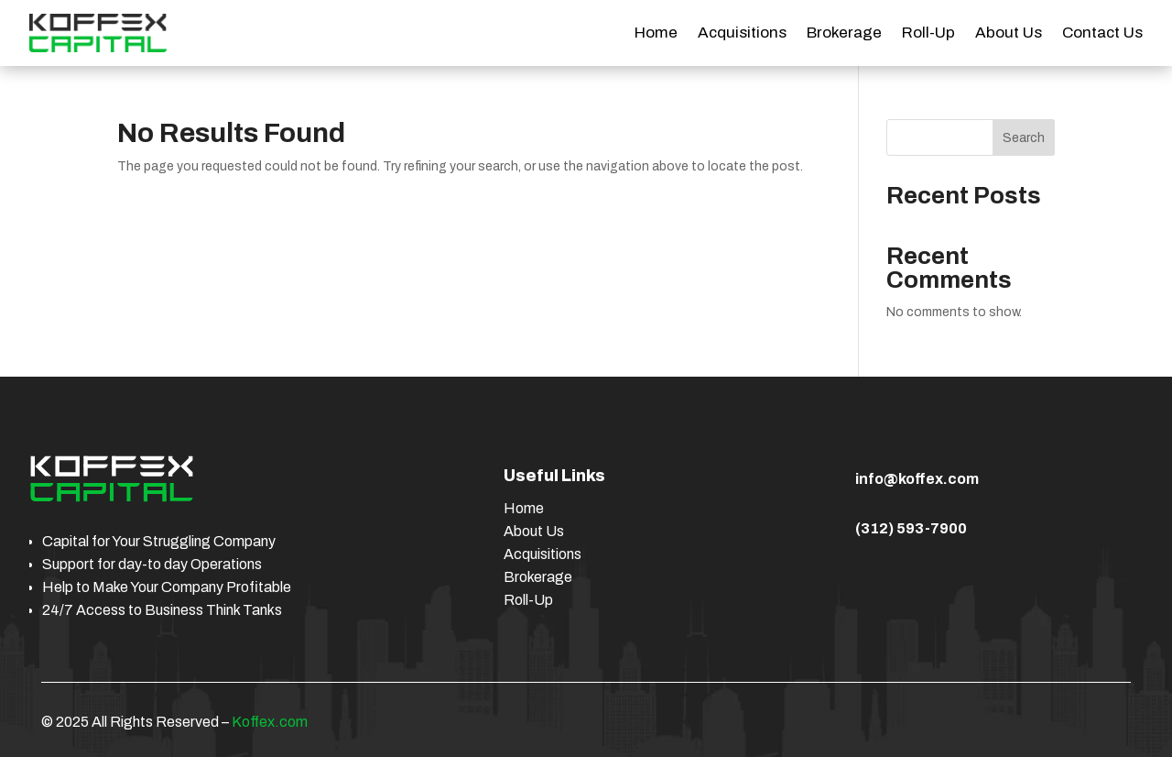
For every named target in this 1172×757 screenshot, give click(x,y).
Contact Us (1102, 34)
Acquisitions (742, 34)
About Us (1008, 34)
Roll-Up (928, 34)
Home (656, 34)
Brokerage (844, 34)
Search (1024, 138)
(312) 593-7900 (911, 528)
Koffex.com (270, 722)
